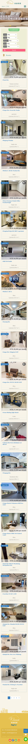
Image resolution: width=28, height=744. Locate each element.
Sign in (3, 6)
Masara (21, 736)
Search (14, 50)
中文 (8, 6)
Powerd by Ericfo (16, 736)
